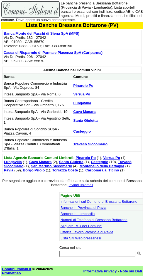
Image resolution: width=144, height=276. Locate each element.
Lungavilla (82, 103)
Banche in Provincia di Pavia (83, 208)
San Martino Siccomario (51, 166)
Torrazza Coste (65, 170)
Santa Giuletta (85, 120)
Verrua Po (81, 94)
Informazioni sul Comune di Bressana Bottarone (98, 201)
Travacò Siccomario (90, 144)
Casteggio (82, 131)
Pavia (8, 170)
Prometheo (11, 273)
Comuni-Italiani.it (16, 269)
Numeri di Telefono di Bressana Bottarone (93, 220)
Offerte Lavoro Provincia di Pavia (86, 232)
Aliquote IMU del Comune (81, 226)
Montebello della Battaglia (102, 166)
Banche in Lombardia (77, 214)
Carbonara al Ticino (102, 170)
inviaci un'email (81, 185)
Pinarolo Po (83, 85)
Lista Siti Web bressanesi (80, 238)
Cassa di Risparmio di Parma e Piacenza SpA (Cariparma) (53, 52)
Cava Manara (84, 112)
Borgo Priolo (34, 170)
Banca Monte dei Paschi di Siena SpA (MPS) (41, 33)
